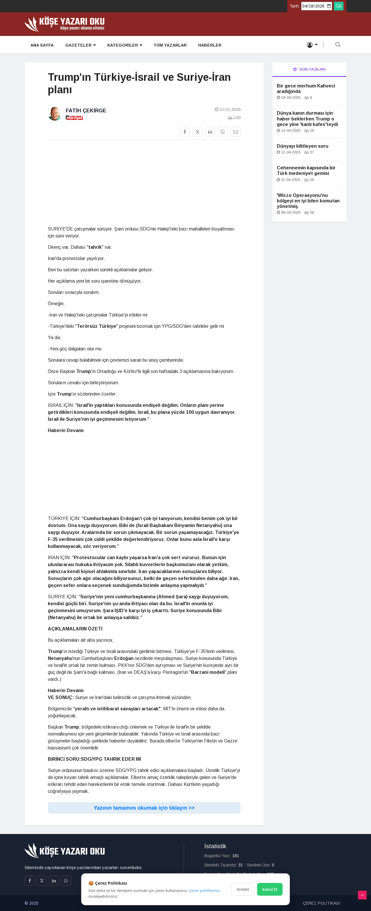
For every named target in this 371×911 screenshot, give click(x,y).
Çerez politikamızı (204, 890)
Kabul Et (269, 889)
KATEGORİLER (124, 45)
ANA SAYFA (42, 45)
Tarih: (295, 6)
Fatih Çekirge (86, 111)
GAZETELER (80, 45)
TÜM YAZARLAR (170, 45)
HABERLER (209, 45)
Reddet (243, 889)
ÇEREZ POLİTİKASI (321, 903)
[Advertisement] (144, 185)
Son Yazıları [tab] (309, 69)
